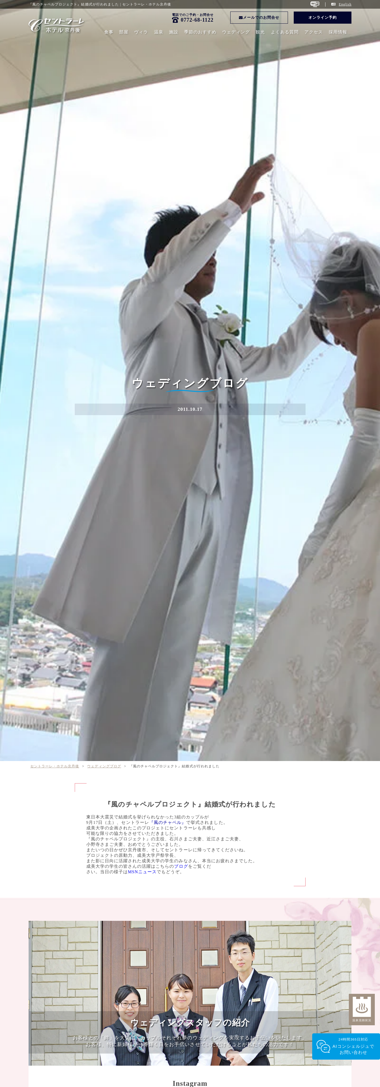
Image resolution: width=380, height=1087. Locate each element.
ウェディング (236, 32)
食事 (108, 32)
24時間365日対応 (353, 1046)
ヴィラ (141, 32)
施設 (173, 32)
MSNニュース (142, 871)
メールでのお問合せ (259, 17)
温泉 (158, 32)
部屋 (123, 32)
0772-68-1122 (197, 20)
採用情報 (338, 32)
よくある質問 (285, 32)
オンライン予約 (322, 17)
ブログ (181, 866)
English (345, 4)
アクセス (313, 32)
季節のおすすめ (200, 32)
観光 (260, 32)
